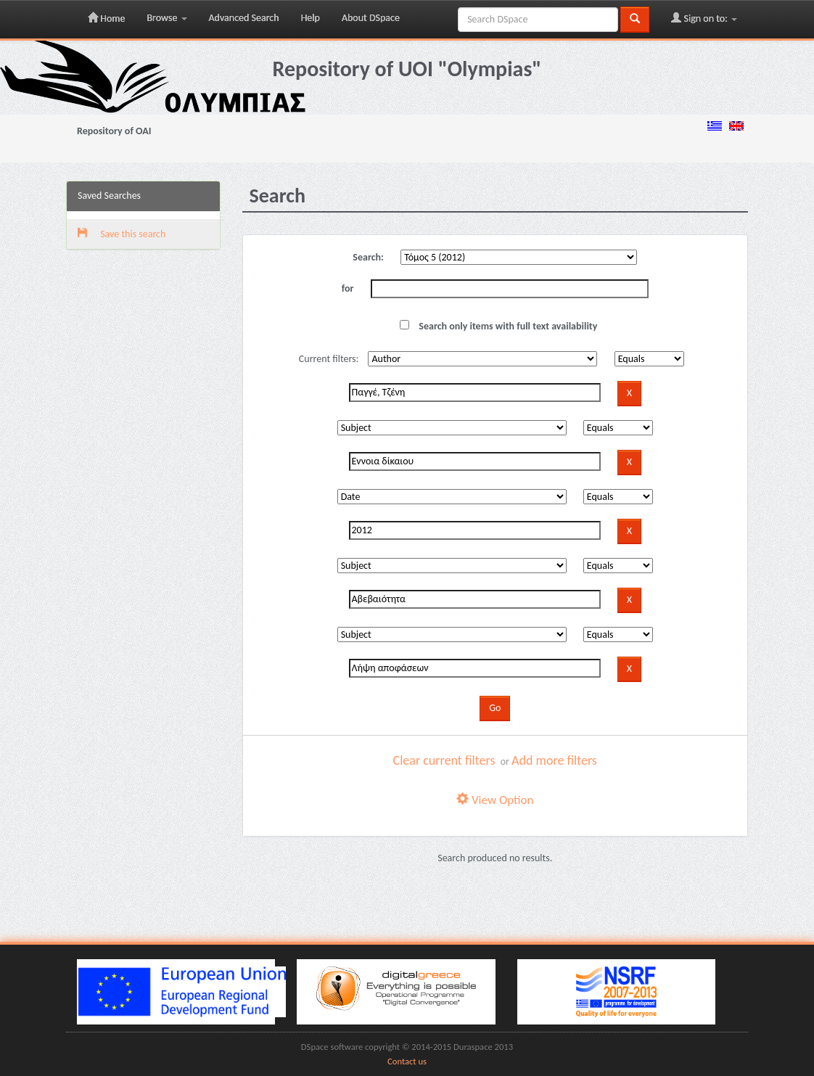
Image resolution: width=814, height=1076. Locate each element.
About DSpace (371, 18)
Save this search (121, 234)
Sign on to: (704, 18)
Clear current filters (444, 760)
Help (310, 18)
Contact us (407, 1061)
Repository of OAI (114, 131)
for (348, 288)
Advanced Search (244, 18)
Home (106, 18)
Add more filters (554, 760)
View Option (494, 800)
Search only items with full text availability (498, 326)
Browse (166, 18)
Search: (368, 257)
